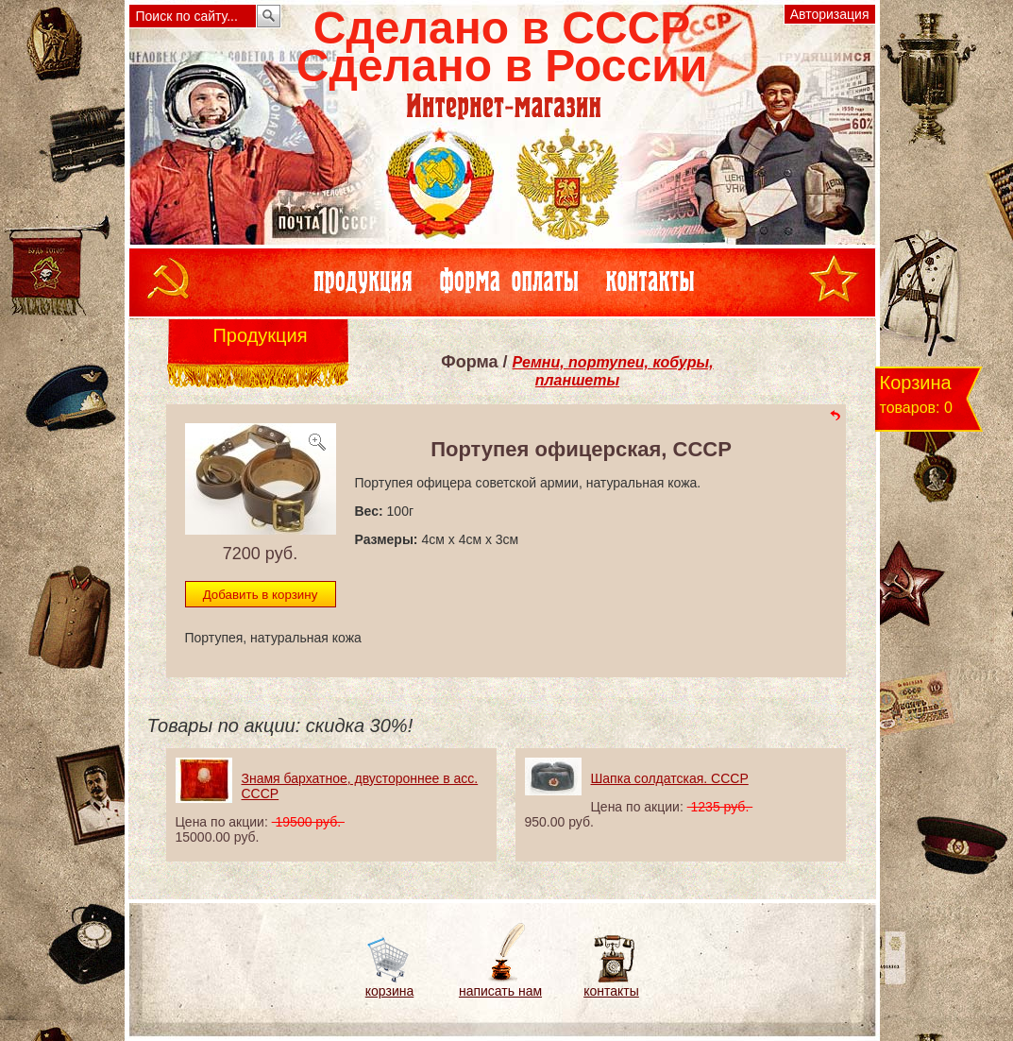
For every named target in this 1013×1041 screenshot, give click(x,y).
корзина (389, 990)
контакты (611, 990)
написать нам (500, 990)
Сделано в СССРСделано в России (501, 47)
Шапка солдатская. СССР (670, 778)
